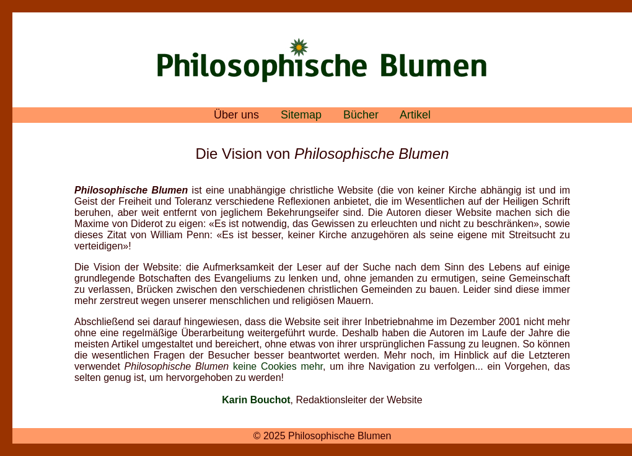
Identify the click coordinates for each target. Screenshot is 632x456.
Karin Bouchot (256, 400)
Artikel (415, 115)
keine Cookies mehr (278, 366)
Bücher (361, 115)
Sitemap (301, 115)
